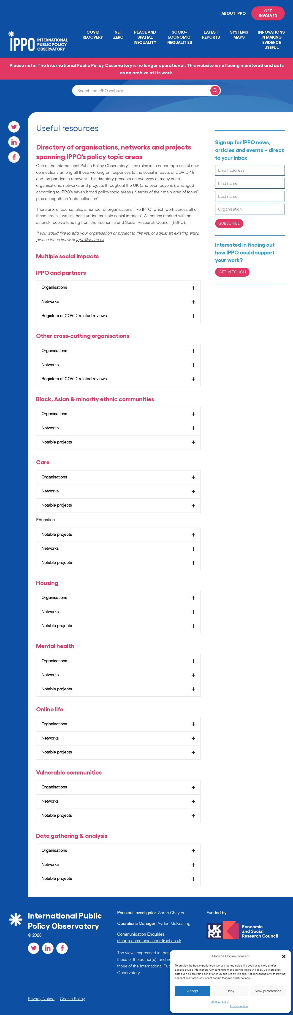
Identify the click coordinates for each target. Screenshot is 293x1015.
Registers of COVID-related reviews (74, 316)
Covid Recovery (93, 34)
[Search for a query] (215, 90)
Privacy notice (239, 1006)
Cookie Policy (219, 1002)
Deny (230, 991)
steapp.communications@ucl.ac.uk (149, 941)
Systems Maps (239, 34)
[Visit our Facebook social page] (14, 157)
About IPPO (233, 13)
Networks (50, 302)
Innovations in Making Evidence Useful (271, 39)
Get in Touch (232, 272)
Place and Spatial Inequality (145, 37)
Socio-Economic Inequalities (179, 37)
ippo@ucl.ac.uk (90, 240)
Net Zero (118, 34)
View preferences (268, 991)
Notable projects (56, 442)
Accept (192, 991)
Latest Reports (211, 34)
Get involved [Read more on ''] (268, 13)
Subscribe (229, 223)
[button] (284, 956)
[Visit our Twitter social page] (14, 127)
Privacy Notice (41, 999)
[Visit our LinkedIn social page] (14, 142)
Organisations (54, 288)
